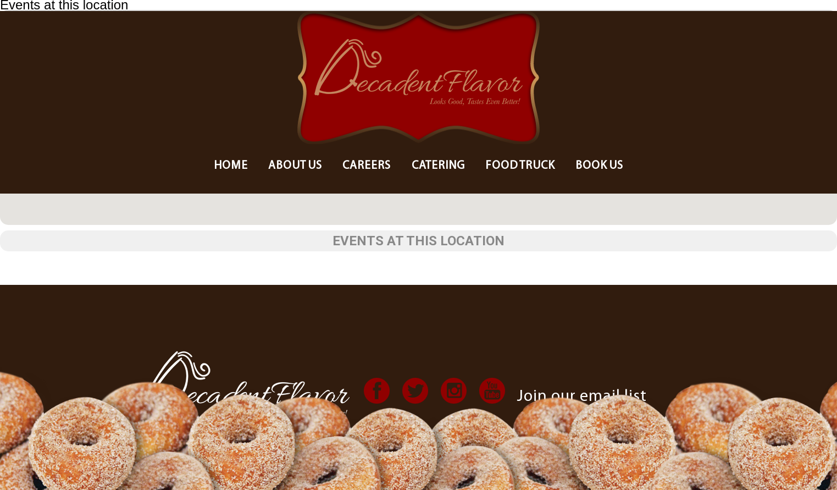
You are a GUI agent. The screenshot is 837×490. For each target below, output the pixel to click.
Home (231, 166)
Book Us (599, 166)
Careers (366, 166)
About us (295, 166)
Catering (438, 166)
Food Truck (520, 166)
